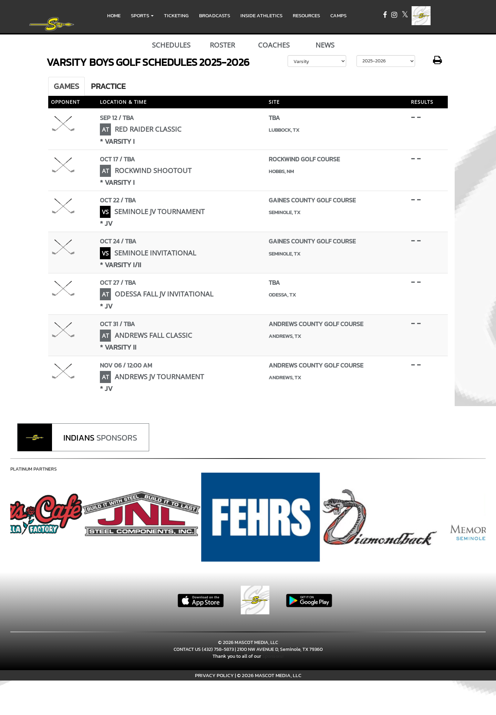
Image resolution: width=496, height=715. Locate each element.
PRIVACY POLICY (214, 675)
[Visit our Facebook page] (385, 15)
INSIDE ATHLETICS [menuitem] (261, 15)
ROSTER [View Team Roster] (222, 45)
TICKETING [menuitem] (176, 15)
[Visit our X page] (405, 15)
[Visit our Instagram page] (395, 15)
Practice (108, 86)
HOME (114, 15)
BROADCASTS (214, 15)
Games (66, 86)
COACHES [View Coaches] (274, 45)
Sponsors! (272, 656)
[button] (142, 15)
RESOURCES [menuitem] (306, 15)
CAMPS (338, 15)
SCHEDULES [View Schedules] (171, 45)
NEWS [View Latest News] (325, 45)
